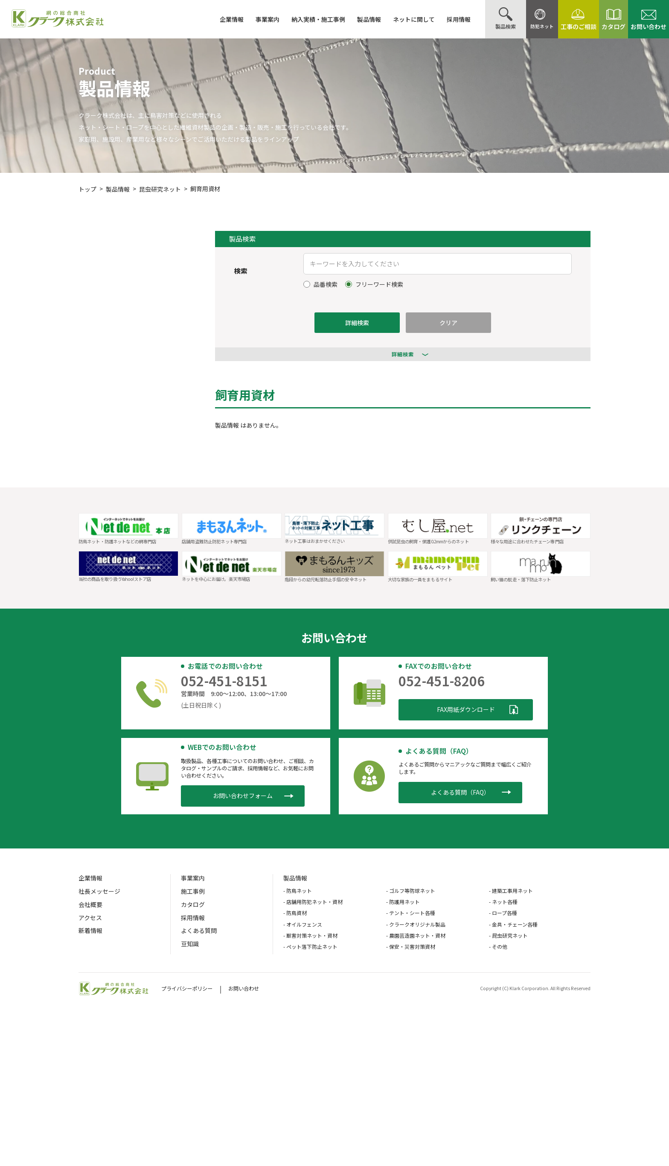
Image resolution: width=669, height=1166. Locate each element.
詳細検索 (357, 322)
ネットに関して (393, 19)
